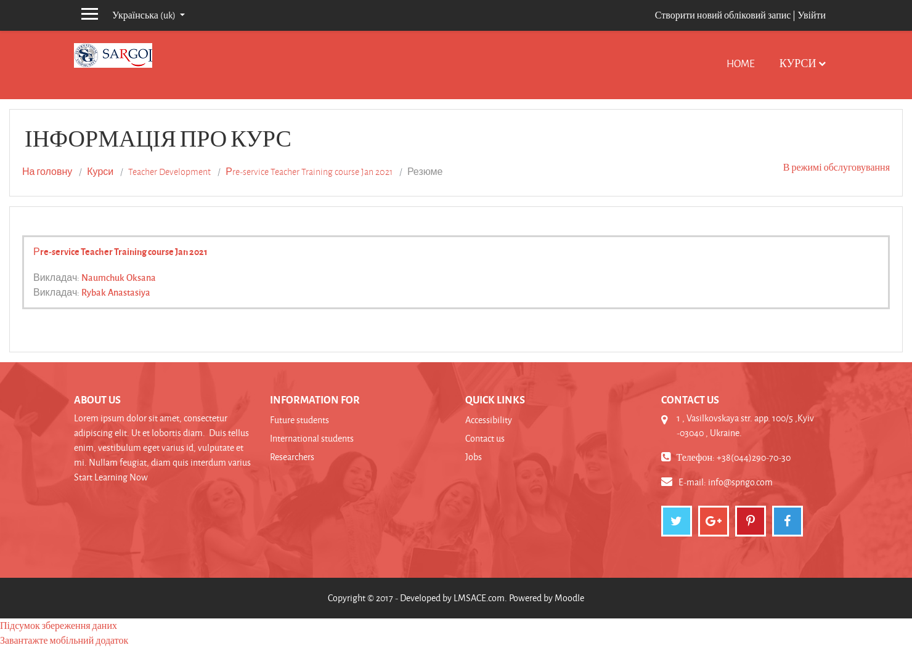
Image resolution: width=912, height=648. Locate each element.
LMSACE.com (479, 597)
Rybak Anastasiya (115, 292)
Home (741, 63)
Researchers (292, 456)
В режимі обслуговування (836, 167)
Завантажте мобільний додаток (64, 640)
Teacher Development (169, 172)
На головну (47, 172)
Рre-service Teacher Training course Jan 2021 (309, 172)
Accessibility (488, 419)
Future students (299, 419)
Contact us (485, 438)
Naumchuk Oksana (118, 277)
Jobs (473, 456)
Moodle (569, 597)
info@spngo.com (740, 482)
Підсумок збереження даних (58, 625)
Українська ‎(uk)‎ (144, 15)
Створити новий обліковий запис (723, 15)
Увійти (811, 15)
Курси (798, 63)
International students (312, 438)
